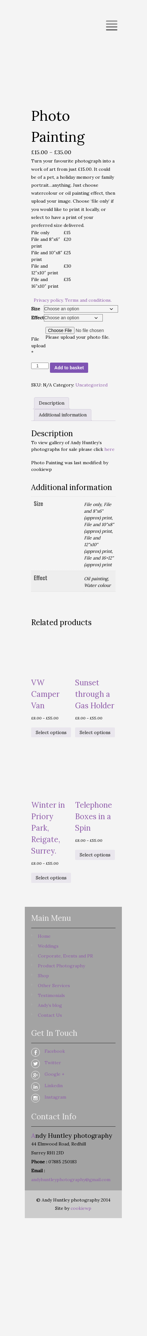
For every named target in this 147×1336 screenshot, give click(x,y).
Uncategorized (91, 385)
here (109, 449)
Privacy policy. (49, 300)
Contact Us (50, 1015)
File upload (38, 345)
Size (35, 309)
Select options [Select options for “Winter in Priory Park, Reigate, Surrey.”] (51, 878)
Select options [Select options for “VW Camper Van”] (51, 732)
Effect (37, 318)
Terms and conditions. (88, 300)
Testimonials (51, 995)
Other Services (54, 985)
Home (44, 936)
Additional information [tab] (63, 415)
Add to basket (69, 367)
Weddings (48, 946)
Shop (43, 976)
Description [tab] (51, 403)
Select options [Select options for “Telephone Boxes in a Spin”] (95, 855)
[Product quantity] (40, 366)
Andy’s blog (50, 1005)
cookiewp (81, 1208)
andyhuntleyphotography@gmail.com (70, 1179)
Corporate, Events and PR (65, 956)
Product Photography (61, 966)
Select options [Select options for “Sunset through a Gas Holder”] (95, 732)
